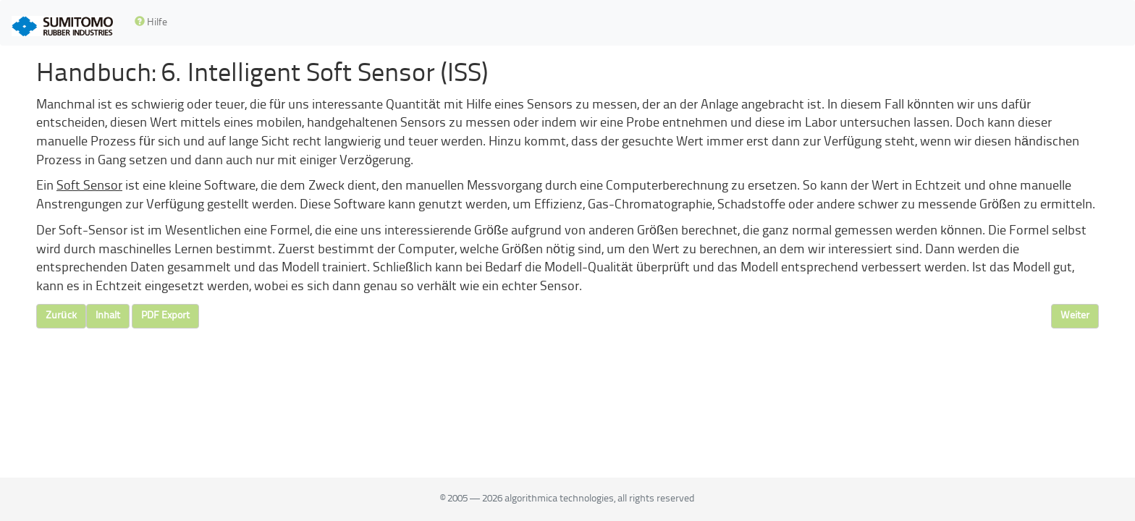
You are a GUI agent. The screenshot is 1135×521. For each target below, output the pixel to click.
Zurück (61, 315)
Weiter (1074, 315)
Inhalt (108, 315)
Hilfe (151, 22)
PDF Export (165, 315)
